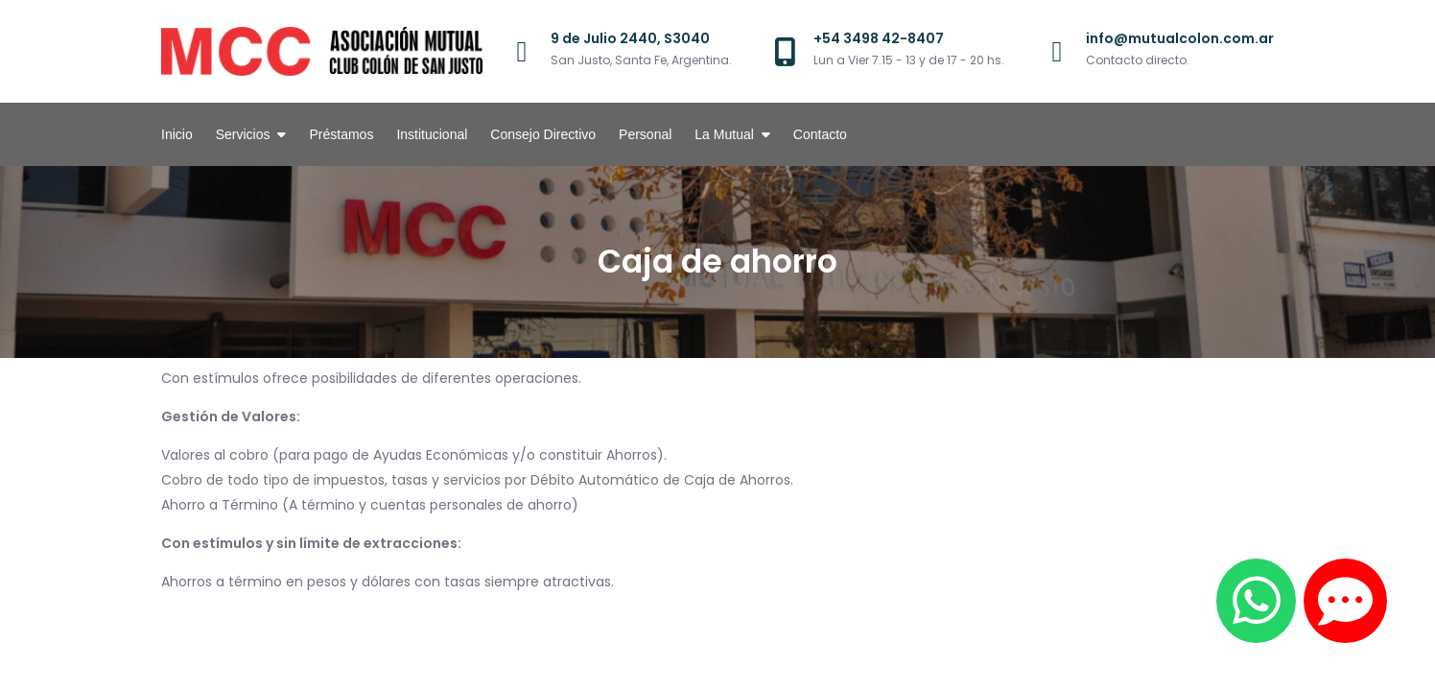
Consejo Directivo (543, 134)
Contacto (820, 134)
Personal (645, 134)
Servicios (243, 134)
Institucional (431, 134)
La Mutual (723, 134)
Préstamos (341, 134)
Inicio (177, 134)
